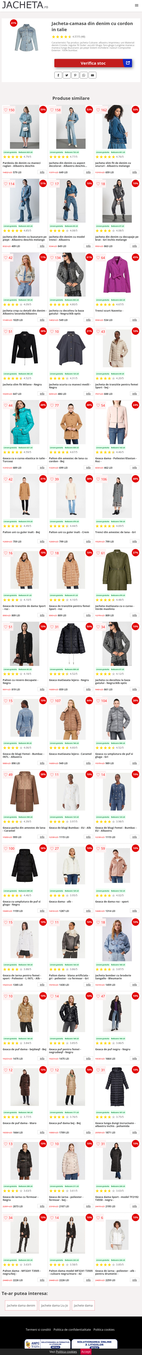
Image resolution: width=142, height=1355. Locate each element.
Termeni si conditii (38, 1330)
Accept (86, 1352)
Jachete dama (83, 1305)
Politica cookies (104, 1330)
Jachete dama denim (21, 1305)
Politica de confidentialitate (72, 1330)
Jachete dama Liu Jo (54, 1305)
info (42, 172)
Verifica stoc (106, 63)
